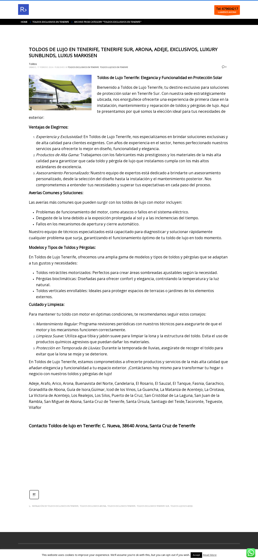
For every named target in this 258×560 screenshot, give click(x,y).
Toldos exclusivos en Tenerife (83, 67)
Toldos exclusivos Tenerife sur (153, 506)
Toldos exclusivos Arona (93, 506)
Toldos (33, 64)
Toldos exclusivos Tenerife (121, 506)
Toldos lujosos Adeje (182, 506)
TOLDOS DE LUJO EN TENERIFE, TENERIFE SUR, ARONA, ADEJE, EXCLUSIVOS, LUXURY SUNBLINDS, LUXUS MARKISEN (123, 52)
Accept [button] (196, 555)
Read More (210, 555)
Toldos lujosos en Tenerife (114, 67)
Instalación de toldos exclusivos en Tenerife (55, 506)
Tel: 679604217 (227, 9)
